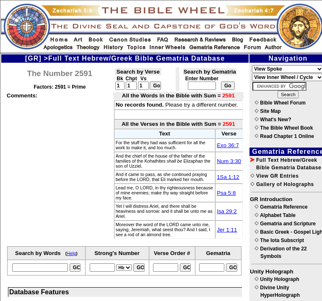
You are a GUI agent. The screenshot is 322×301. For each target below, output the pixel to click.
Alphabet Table (275, 215)
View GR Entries (274, 176)
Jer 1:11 (227, 230)
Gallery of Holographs (282, 184)
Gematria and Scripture (285, 224)
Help (71, 253)
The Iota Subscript (279, 240)
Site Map (267, 111)
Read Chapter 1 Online (284, 136)
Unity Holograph (276, 279)
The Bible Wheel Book (283, 128)
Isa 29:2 (226, 211)
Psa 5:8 (226, 193)
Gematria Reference (281, 207)
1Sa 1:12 (228, 177)
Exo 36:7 (228, 145)
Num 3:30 (229, 161)
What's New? (272, 119)
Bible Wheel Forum (280, 103)
